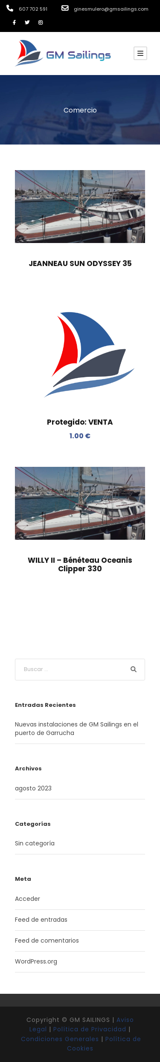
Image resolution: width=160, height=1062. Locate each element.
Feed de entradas (41, 919)
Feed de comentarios (47, 940)
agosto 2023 (33, 788)
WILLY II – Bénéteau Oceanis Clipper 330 (80, 564)
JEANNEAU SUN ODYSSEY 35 (80, 263)
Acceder (27, 898)
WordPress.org (36, 961)
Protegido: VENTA (80, 422)
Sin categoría (35, 843)
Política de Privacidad (89, 1029)
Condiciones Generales (60, 1039)
